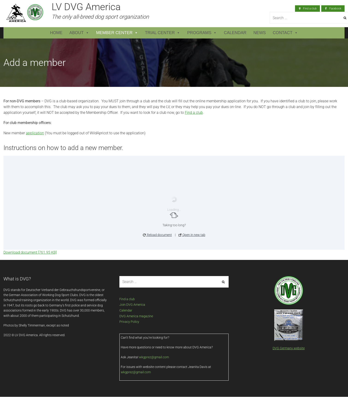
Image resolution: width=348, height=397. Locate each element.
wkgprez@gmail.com (154, 357)
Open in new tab (192, 235)
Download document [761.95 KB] (30, 252)
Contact (285, 33)
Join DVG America (132, 304)
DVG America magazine (136, 316)
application (35, 133)
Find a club (194, 112)
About (79, 33)
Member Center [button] (117, 33)
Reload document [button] (157, 235)
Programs (202, 33)
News (259, 32)
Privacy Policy (129, 321)
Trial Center (162, 33)
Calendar (235, 32)
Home (56, 32)
